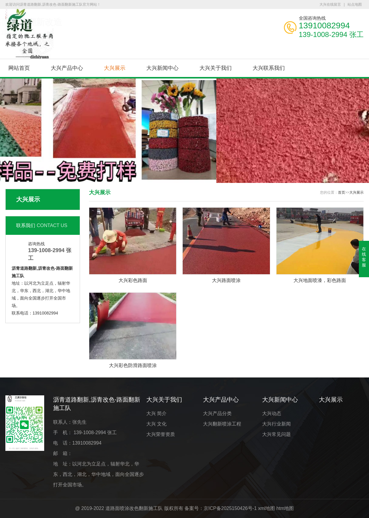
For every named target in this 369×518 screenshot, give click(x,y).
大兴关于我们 (215, 68)
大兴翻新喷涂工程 (222, 423)
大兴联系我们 (269, 68)
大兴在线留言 (330, 4)
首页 (341, 192)
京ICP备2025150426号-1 (230, 508)
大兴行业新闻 (276, 423)
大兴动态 (271, 413)
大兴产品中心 (67, 68)
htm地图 (285, 508)
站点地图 (355, 4)
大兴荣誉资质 (160, 434)
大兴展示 (114, 68)
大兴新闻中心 (162, 68)
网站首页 (19, 68)
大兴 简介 (156, 413)
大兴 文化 (156, 423)
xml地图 (266, 508)
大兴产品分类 (217, 413)
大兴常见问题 (276, 434)
